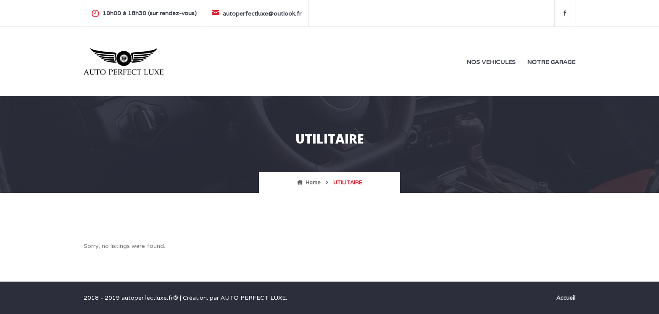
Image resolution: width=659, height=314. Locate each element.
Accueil (565, 297)
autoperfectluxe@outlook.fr (256, 12)
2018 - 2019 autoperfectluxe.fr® (132, 297)
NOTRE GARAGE (551, 62)
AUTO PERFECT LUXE (253, 297)
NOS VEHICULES (491, 62)
